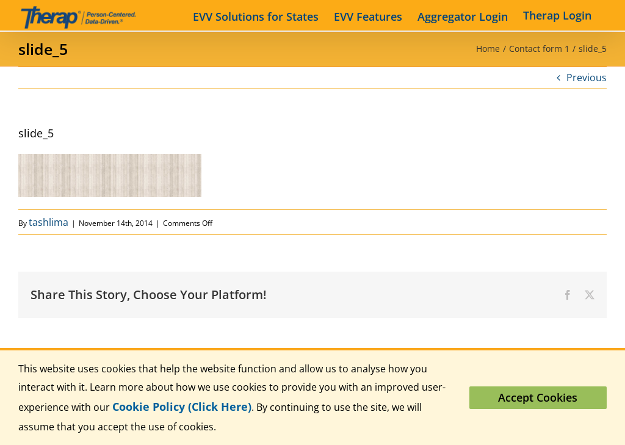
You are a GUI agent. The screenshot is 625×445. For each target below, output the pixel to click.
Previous (586, 77)
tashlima (48, 222)
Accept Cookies (537, 397)
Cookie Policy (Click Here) (181, 406)
